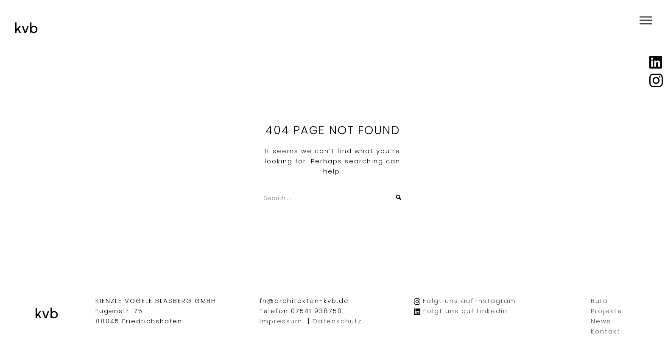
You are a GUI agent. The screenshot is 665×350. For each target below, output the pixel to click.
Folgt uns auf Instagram (469, 300)
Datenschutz (337, 321)
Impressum (281, 321)
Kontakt (605, 331)
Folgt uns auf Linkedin (465, 310)
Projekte (607, 310)
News (601, 321)
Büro (599, 300)
